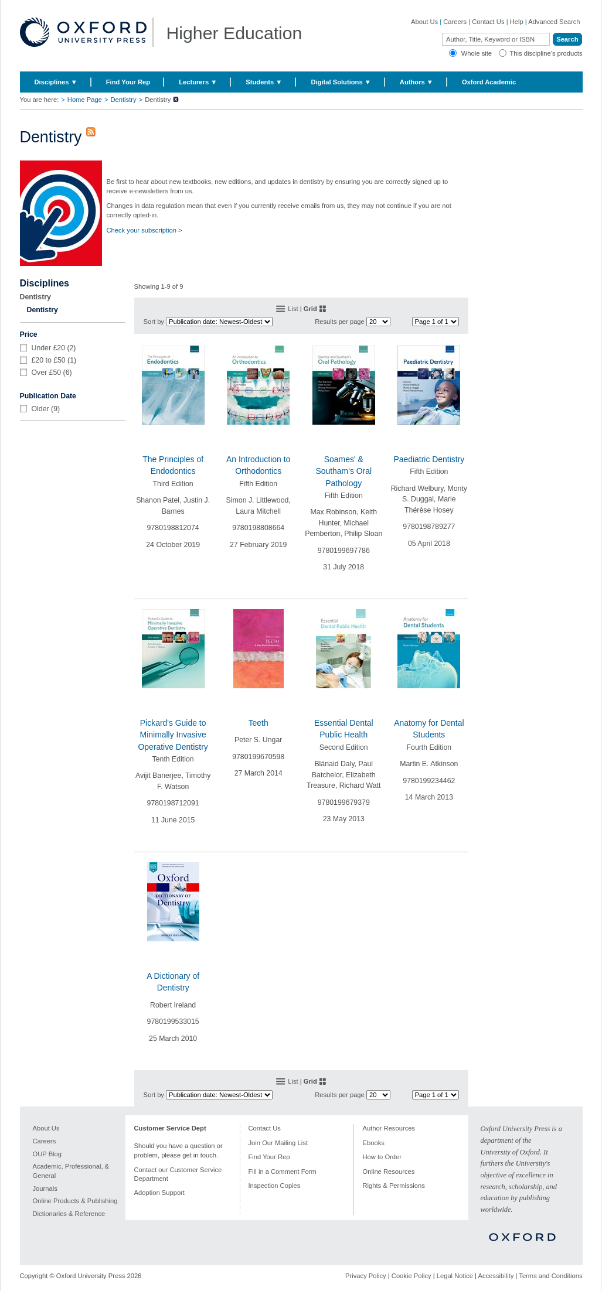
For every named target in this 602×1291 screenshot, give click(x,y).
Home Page (84, 99)
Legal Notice (455, 1275)
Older (40, 409)
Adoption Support (159, 1192)
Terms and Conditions (550, 1275)
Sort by (154, 321)
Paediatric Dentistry (428, 459)
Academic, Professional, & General (71, 1171)
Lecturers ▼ (198, 82)
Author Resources (389, 1128)
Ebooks (374, 1142)
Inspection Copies (275, 1185)
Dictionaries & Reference (69, 1213)
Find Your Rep (128, 82)
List (293, 308)
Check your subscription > (144, 230)
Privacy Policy (365, 1275)
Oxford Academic (489, 82)
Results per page (340, 321)
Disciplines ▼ (56, 82)
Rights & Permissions (394, 1185)
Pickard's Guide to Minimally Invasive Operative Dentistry (173, 735)
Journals (45, 1188)
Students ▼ (264, 82)
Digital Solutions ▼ (340, 82)
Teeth (258, 723)
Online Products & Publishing (75, 1200)
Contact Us (488, 21)
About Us (424, 21)
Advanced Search (554, 21)
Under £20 (49, 348)
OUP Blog (47, 1153)
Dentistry (123, 99)
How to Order (382, 1156)
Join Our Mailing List (278, 1142)
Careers (455, 21)
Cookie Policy (411, 1275)
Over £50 (47, 372)
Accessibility (495, 1275)
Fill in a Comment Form (283, 1171)
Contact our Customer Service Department (178, 1174)
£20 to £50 (49, 360)
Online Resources (389, 1171)
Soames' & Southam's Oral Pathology (343, 471)
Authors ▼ (416, 82)
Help (516, 21)
